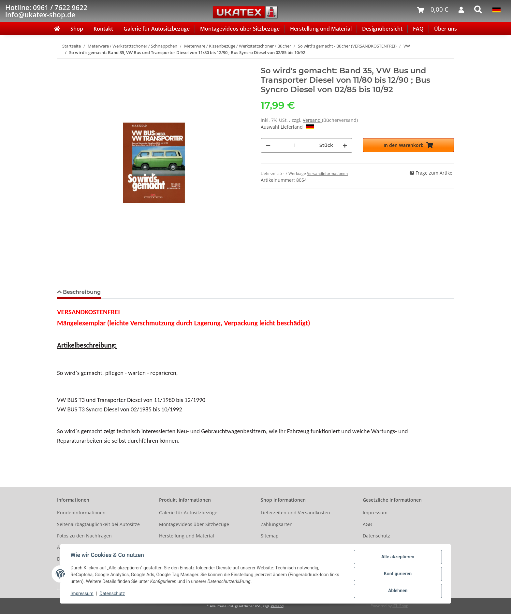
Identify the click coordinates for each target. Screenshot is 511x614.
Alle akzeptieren (397, 557)
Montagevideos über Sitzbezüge (240, 28)
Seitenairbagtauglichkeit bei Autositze (98, 524)
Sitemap (270, 536)
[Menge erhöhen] (345, 145)
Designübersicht (382, 28)
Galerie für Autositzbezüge (157, 28)
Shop (76, 28)
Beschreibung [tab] (81, 292)
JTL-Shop (400, 605)
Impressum (375, 512)
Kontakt (103, 28)
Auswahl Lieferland (287, 127)
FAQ (418, 28)
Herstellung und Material (321, 28)
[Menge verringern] (268, 145)
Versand (312, 120)
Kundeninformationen (81, 512)
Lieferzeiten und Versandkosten (295, 512)
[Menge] (295, 145)
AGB (367, 524)
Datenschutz (376, 536)
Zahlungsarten (277, 524)
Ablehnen (397, 590)
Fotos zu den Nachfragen (84, 536)
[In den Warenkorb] (62, 62)
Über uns (445, 28)
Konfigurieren (397, 574)
